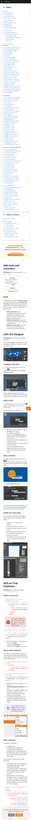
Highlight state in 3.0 (9, 136)
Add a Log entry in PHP (10, 67)
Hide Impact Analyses (10, 122)
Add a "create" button (10, 202)
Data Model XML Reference (13, 37)
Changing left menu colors (11, 141)
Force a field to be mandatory (12, 97)
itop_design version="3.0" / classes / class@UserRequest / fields (14, 598)
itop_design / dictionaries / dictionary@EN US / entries (16, 673)
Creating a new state (11, 223)
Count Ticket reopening (10, 152)
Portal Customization (8, 185)
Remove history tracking (10, 169)
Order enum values (9, 129)
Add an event (9, 225)
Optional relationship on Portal (12, 209)
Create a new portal (9, 208)
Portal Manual (8, 14)
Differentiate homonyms (10, 117)
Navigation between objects (11, 121)
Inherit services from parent (11, 178)
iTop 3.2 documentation (15, 255)
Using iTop (5, 11)
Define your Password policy (11, 87)
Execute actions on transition (12, 81)
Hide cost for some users (11, 101)
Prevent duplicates (9, 109)
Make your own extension (11, 34)
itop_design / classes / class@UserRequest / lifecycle (16, 661)
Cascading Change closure (11, 181)
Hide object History (9, 126)
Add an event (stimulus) (12, 233)
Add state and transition (10, 71)
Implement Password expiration (12, 89)
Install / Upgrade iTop (10, 23)
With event (8, 106)
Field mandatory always (10, 51)
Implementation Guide (10, 28)
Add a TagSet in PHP (9, 66)
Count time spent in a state (11, 72)
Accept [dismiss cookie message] (19, 815)
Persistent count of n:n (10, 157)
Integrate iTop (8, 24)
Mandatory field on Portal (11, 192)
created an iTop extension (10, 590)
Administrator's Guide (10, 18)
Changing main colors (10, 143)
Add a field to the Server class (12, 47)
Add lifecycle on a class (10, 77)
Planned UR (7, 174)
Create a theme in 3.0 (10, 144)
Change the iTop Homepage (11, 111)
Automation (10, 289)
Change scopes (8, 197)
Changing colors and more (11, 132)
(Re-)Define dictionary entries (12, 49)
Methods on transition (10, 82)
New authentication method (11, 91)
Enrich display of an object (11, 116)
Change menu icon (9, 138)
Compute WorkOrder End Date (12, 151)
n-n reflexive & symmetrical (11, 61)
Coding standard (10, 39)
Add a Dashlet (8, 206)
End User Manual (8, 13)
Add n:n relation (8, 69)
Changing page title (9, 119)
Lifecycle (16, 289)
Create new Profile (9, 84)
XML (6, 289)
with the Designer (7, 221)
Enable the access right (12, 228)
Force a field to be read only (11, 99)
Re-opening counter (9, 167)
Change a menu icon (9, 201)
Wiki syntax (9, 41)
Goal (5, 220)
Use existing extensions (10, 32)
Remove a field (8, 52)
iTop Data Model (8, 16)
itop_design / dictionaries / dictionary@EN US (16, 629)
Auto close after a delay (10, 171)
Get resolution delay (9, 166)
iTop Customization (7, 30)
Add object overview (9, 127)
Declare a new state (11, 232)
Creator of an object (9, 62)
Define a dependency (9, 57)
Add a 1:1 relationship (10, 59)
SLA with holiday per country (11, 179)
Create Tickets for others (10, 196)
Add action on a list (9, 124)
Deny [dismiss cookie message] (11, 815)
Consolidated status (9, 64)
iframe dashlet (8, 114)
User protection (8, 93)
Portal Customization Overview (12, 187)
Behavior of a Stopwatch (10, 76)
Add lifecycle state (9, 164)
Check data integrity (9, 104)
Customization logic (11, 36)
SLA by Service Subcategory (11, 176)
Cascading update (9, 154)
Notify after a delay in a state (12, 74)
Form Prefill (7, 102)
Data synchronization (9, 159)
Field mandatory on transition (12, 79)
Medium (7, 286)
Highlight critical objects (10, 134)
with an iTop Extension (8, 230)
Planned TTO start (9, 173)
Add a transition (10, 226)
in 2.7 (18, 136)
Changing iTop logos (9, 131)
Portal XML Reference (10, 191)
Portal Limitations (9, 189)
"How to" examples (7, 44)
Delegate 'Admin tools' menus (12, 86)
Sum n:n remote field (9, 156)
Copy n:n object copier (10, 149)
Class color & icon (9, 139)
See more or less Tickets (10, 194)
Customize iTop (8, 26)
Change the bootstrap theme (12, 199)
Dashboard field (8, 54)
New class (7, 56)
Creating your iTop (7, 21)
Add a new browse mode (10, 204)
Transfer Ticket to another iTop (12, 161)
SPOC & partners (8, 183)
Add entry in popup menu (11, 112)
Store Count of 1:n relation (11, 162)
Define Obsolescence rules (11, 107)
